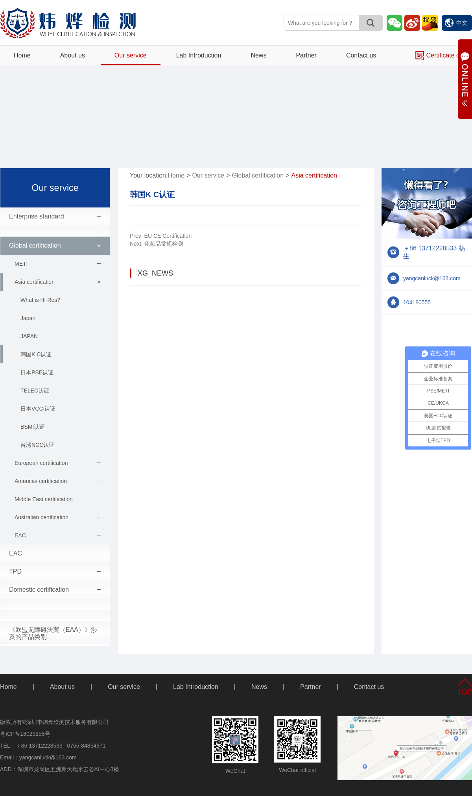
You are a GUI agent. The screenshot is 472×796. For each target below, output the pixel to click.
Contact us (361, 55)
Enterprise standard (55, 216)
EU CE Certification (161, 236)
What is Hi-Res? (40, 300)
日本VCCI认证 (37, 408)
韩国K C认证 (36, 354)
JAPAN (29, 336)
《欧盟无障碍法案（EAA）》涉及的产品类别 (53, 633)
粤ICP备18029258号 (25, 734)
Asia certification (59, 282)
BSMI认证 (32, 427)
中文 (456, 23)
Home (22, 55)
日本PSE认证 (36, 372)
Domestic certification (55, 589)
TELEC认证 (34, 390)
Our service (130, 55)
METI (58, 263)
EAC (58, 535)
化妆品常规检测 (156, 244)
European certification (58, 463)
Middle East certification (58, 499)
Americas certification (58, 481)
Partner (306, 55)
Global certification (56, 245)
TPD (55, 571)
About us (72, 55)
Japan (27, 318)
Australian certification (58, 517)
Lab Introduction (198, 55)
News (258, 55)
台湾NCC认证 (37, 445)
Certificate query (443, 55)
